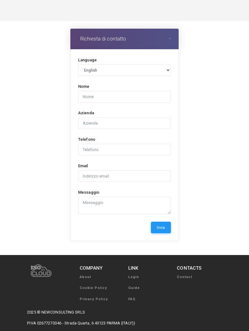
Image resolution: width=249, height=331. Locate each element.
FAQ (131, 299)
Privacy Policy (94, 299)
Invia (161, 227)
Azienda (86, 113)
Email (83, 165)
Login (133, 277)
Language (87, 60)
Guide (134, 288)
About (85, 277)
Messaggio (88, 192)
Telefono (86, 139)
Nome (83, 86)
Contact (184, 277)
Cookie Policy (93, 288)
